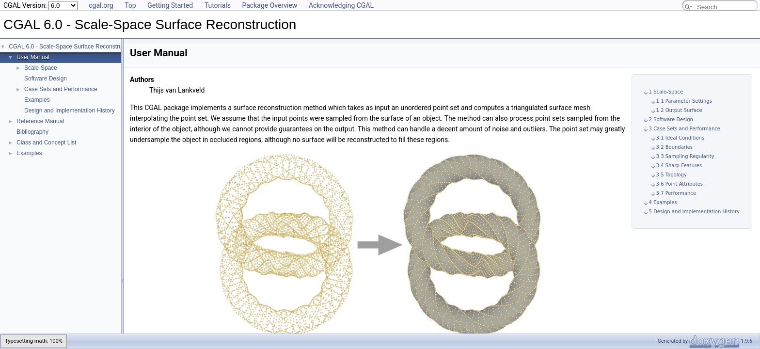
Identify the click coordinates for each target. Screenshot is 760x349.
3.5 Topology (671, 174)
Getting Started (170, 5)
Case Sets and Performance (60, 89)
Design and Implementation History (69, 110)
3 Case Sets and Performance (684, 128)
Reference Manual (40, 121)
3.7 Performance (676, 193)
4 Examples (663, 202)
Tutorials (218, 5)
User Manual (32, 57)
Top (130, 5)
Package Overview (269, 5)
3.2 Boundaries (674, 147)
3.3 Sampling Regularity (685, 156)
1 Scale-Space (666, 92)
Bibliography (32, 131)
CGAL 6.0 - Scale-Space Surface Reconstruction (71, 46)
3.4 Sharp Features (679, 165)
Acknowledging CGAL (341, 5)
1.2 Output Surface (679, 110)
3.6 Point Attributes (679, 184)
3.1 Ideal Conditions (680, 138)
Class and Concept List (46, 142)
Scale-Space (40, 67)
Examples (37, 99)
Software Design (45, 78)
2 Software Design (671, 119)
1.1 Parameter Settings (684, 101)
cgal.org (101, 5)
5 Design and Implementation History (694, 211)
